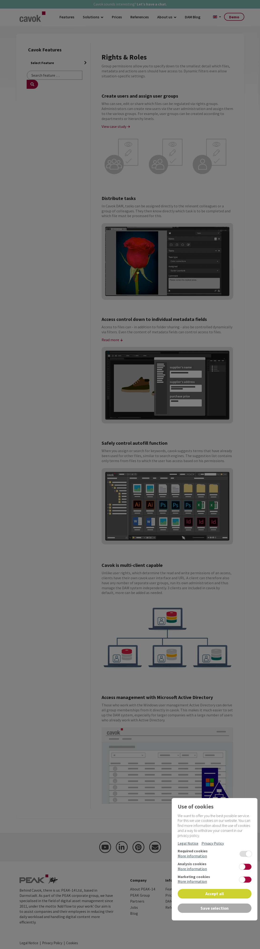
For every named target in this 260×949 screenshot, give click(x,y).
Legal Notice (188, 843)
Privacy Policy (212, 843)
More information (192, 856)
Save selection (215, 908)
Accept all (214, 893)
